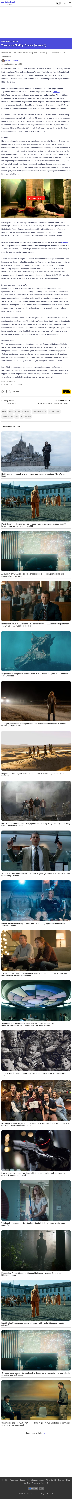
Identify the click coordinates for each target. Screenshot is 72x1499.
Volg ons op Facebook (40, 1483)
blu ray (4, 411)
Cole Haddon (26, 411)
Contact (22, 1480)
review (11, 411)
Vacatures (14, 1480)
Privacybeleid (51, 1480)
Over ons (61, 1480)
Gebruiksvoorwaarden (35, 1480)
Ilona (16, 416)
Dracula (56, 92)
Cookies (5, 1480)
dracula (17, 411)
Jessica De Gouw (7, 416)
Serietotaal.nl (10, 382)
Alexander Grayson (54, 411)
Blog (68, 1480)
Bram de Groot (11, 61)
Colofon (27, 1483)
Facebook (33, 1488)
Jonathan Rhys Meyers (39, 411)
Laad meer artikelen (36, 1433)
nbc (22, 416)
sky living (28, 416)
